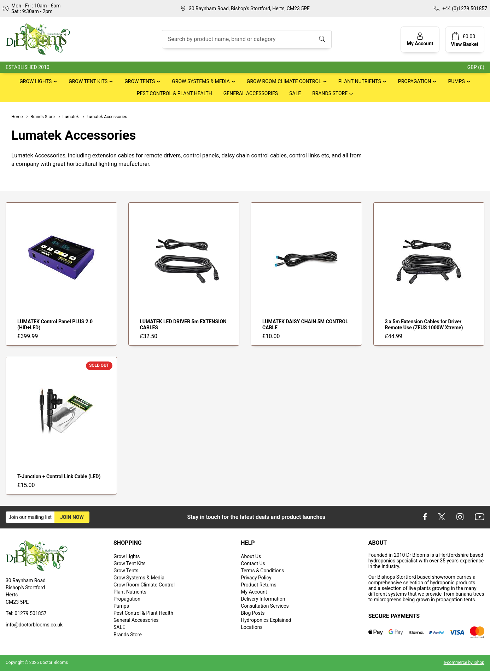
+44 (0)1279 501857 (464, 8)
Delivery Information (263, 599)
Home (17, 116)
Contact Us (253, 563)
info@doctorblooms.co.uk (34, 624)
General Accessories (250, 93)
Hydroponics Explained (266, 620)
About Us (251, 556)
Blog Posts (252, 613)
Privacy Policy (256, 577)
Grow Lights (35, 81)
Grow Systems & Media (201, 81)
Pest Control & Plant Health (174, 93)
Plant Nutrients (359, 81)
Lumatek (68, 116)
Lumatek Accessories (104, 116)
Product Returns (258, 585)
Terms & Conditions (262, 570)
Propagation (414, 81)
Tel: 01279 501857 (26, 613)
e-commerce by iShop (464, 662)
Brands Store (330, 93)
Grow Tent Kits (88, 81)
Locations (251, 627)
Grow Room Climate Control (284, 81)
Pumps (456, 81)
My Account (254, 592)
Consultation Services (264, 606)
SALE (295, 93)
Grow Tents (139, 81)
